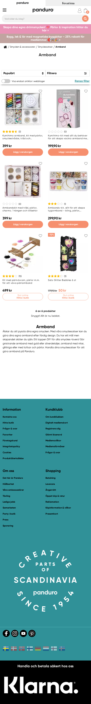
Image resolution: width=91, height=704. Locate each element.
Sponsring (8, 525)
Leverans (50, 484)
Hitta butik (8, 422)
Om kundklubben (54, 416)
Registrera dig (53, 428)
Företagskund (10, 440)
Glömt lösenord (54, 434)
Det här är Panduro (13, 478)
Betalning (50, 478)
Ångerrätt (51, 490)
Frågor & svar (10, 428)
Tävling (6, 496)
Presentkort (52, 513)
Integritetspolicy (11, 446)
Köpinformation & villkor (58, 507)
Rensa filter (82, 81)
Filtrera (52, 73)
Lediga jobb (9, 501)
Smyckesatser (45, 47)
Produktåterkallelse (13, 458)
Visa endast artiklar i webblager (28, 81)
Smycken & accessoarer (22, 47)
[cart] (85, 10)
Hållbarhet (8, 484)
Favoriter (7, 434)
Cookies (7, 452)
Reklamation (52, 501)
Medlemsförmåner (55, 446)
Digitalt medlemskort (57, 422)
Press (5, 519)
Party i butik (9, 513)
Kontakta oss (10, 416)
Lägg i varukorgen (22, 152)
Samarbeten (9, 507)
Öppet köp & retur (55, 496)
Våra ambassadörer (13, 490)
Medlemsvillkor (53, 440)
